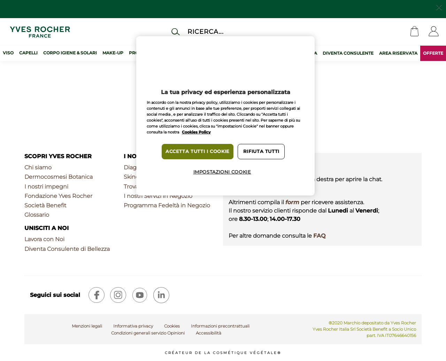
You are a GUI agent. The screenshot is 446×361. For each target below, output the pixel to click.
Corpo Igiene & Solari (70, 52)
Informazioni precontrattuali (220, 326)
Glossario (36, 215)
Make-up (112, 52)
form (292, 202)
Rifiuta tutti (261, 151)
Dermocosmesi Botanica (58, 177)
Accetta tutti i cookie (198, 151)
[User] (433, 31)
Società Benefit (45, 205)
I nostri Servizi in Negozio (158, 196)
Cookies (172, 326)
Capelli (28, 52)
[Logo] (40, 31)
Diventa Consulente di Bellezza (67, 249)
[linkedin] (161, 295)
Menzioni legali (87, 326)
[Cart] (414, 31)
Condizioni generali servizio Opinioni (148, 333)
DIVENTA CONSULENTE (348, 53)
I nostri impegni (46, 186)
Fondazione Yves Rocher (58, 196)
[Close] (439, 6)
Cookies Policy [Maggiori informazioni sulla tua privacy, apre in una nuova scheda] (196, 132)
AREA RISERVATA (398, 53)
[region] (225, 115)
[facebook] (97, 295)
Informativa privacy (133, 326)
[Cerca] (231, 31)
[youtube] (140, 295)
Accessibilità (208, 333)
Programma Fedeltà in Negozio (167, 205)
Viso (8, 52)
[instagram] (118, 295)
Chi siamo (38, 167)
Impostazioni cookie (222, 172)
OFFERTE (433, 53)
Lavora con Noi (44, 239)
